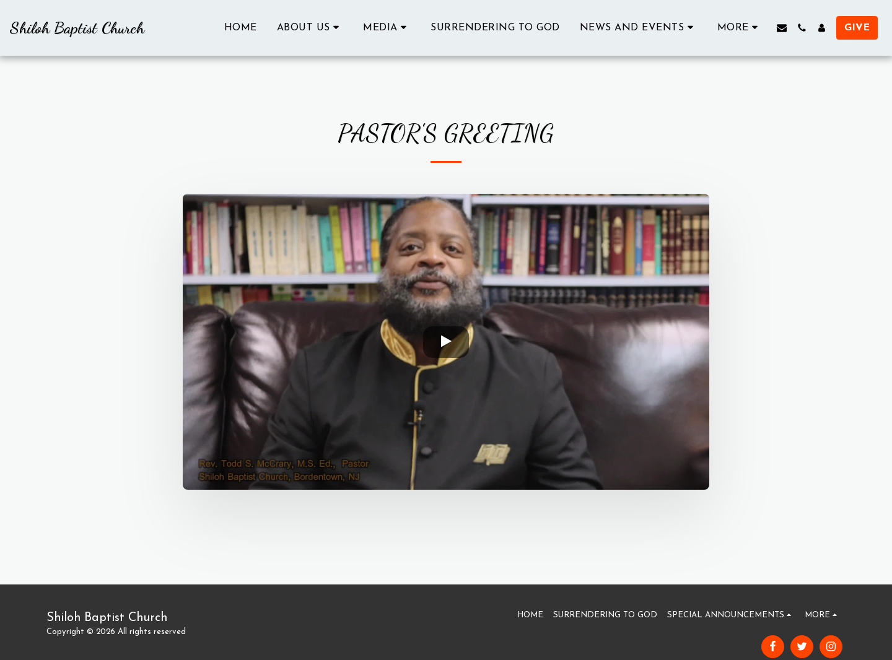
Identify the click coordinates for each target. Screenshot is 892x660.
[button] (310, 27)
